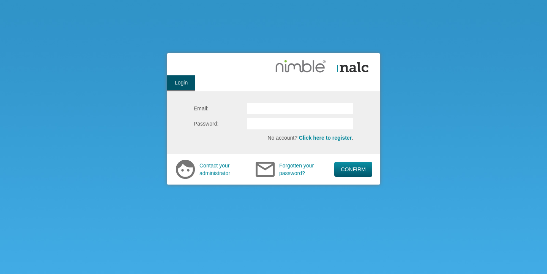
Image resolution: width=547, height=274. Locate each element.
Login (181, 83)
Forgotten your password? (296, 169)
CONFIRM (353, 169)
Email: (201, 108)
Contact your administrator (214, 169)
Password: (206, 124)
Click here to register (325, 138)
